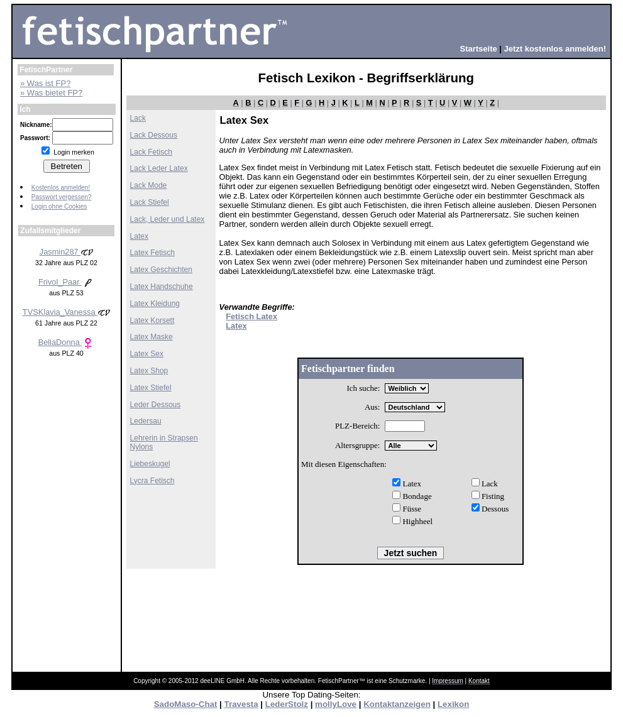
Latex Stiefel (151, 387)
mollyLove (335, 704)
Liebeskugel (150, 463)
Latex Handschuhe (161, 286)
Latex (139, 236)
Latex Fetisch (152, 252)
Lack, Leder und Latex (167, 219)
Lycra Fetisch (152, 480)
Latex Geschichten (161, 269)
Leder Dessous (155, 404)
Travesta (241, 704)
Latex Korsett (152, 320)
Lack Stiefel (149, 202)
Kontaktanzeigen (397, 704)
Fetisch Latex (251, 316)
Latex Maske (151, 336)
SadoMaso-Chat (186, 704)
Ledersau (146, 421)
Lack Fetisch (151, 152)
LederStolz (286, 704)
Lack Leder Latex (159, 168)
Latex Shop (149, 370)
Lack (138, 118)
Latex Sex (146, 353)
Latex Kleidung (155, 303)
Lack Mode (148, 185)
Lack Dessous (153, 135)
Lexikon (453, 704)
